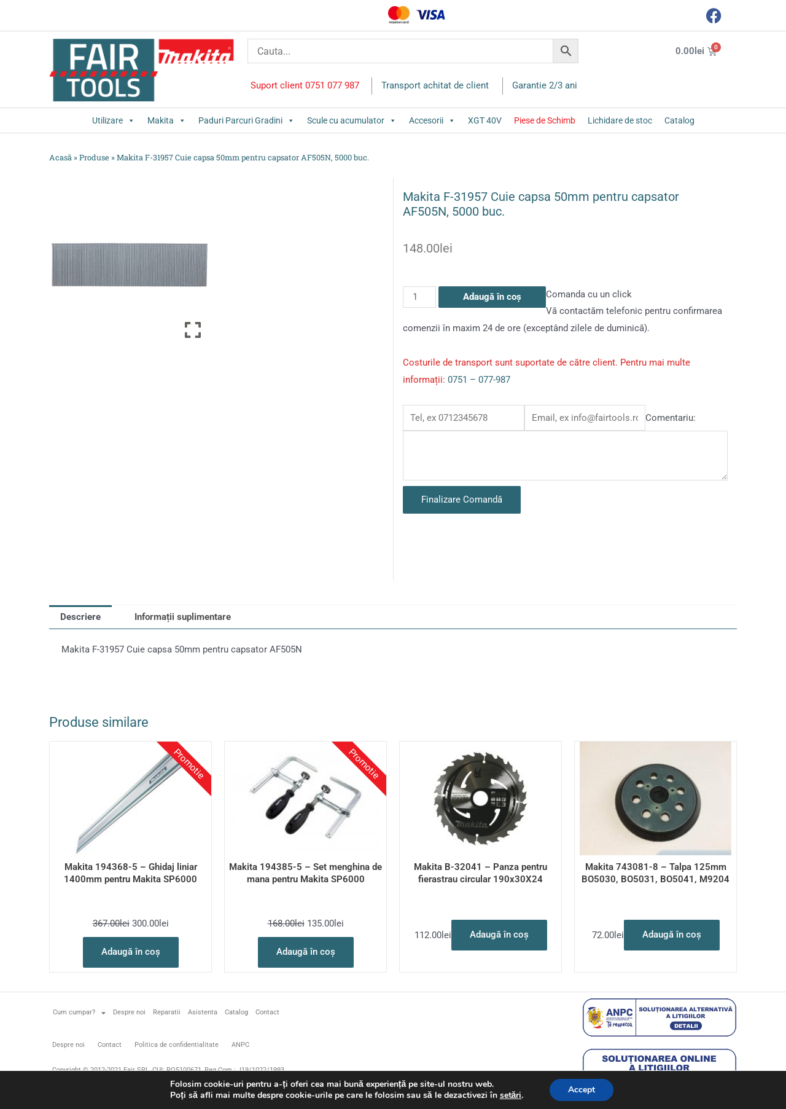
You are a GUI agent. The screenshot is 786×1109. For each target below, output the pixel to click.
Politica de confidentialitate (176, 1045)
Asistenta (202, 1012)
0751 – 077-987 (479, 379)
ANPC (240, 1045)
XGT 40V (485, 120)
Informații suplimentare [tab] (182, 616)
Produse (94, 157)
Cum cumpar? (79, 1012)
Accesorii (432, 120)
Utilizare (113, 120)
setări (511, 1095)
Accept (581, 1089)
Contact (267, 1012)
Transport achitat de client (435, 85)
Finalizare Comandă (461, 499)
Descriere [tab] (80, 616)
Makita (166, 120)
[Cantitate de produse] (419, 297)
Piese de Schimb (544, 120)
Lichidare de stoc (620, 120)
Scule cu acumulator (352, 120)
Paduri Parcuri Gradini (246, 120)
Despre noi (129, 1012)
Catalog (679, 120)
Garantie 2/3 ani (544, 85)
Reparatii (167, 1012)
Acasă (60, 157)
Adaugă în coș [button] (130, 951)
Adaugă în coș (492, 296)
